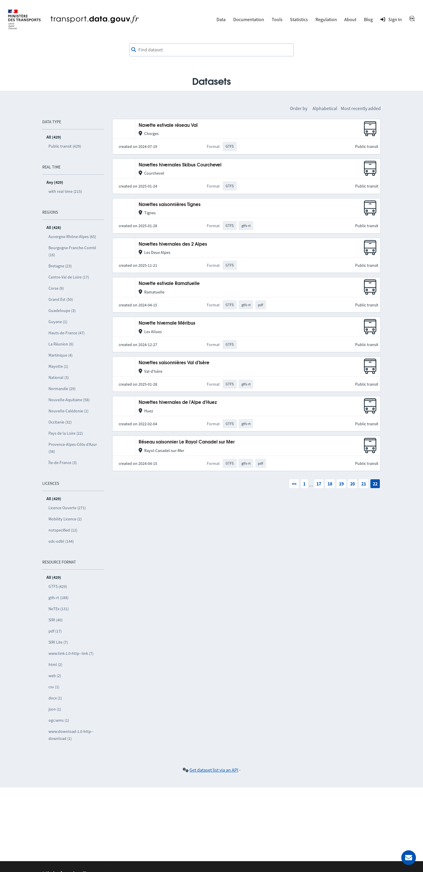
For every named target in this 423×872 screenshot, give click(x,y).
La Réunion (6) (60, 344)
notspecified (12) (62, 530)
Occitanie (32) (60, 422)
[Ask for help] (408, 857)
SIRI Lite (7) (58, 642)
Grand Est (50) (60, 299)
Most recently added (361, 108)
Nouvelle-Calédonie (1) (68, 411)
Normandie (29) (61, 388)
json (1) (54, 709)
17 (318, 484)
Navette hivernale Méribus (167, 323)
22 (375, 484)
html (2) (55, 664)
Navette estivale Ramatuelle (169, 283)
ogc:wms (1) (58, 720)
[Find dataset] (211, 49)
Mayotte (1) (58, 366)
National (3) (58, 377)
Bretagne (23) (60, 266)
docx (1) (55, 698)
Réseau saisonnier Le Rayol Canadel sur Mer (187, 442)
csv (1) (53, 686)
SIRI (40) (55, 620)
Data (221, 19)
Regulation (326, 19)
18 (330, 484)
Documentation (248, 19)
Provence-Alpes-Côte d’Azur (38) (72, 448)
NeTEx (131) (58, 608)
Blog (368, 19)
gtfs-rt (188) (58, 597)
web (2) (54, 675)
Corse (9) (56, 288)
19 (341, 484)
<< (294, 484)
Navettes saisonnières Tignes (170, 205)
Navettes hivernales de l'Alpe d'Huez (178, 402)
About (350, 19)
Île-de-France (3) (62, 462)
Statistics (299, 19)
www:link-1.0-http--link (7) (70, 653)
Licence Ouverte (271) (67, 507)
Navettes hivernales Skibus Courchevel (180, 165)
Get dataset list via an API (213, 770)
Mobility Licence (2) (65, 519)
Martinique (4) (60, 355)
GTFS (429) (57, 586)
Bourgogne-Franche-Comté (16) (72, 251)
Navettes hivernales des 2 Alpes (173, 244)
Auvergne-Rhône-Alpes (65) (72, 236)
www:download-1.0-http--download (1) (70, 735)
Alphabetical (325, 108)
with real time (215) (65, 191)
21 (363, 484)
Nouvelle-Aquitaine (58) (69, 399)
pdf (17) (55, 631)
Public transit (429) (64, 146)
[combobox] (211, 49)
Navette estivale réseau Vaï (168, 125)
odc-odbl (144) (61, 541)
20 (352, 484)
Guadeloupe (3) (61, 310)
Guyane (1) (57, 321)
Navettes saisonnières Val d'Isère (174, 363)
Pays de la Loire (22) (65, 433)
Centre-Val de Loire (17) (68, 277)
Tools (277, 19)
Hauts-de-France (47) (66, 332)
